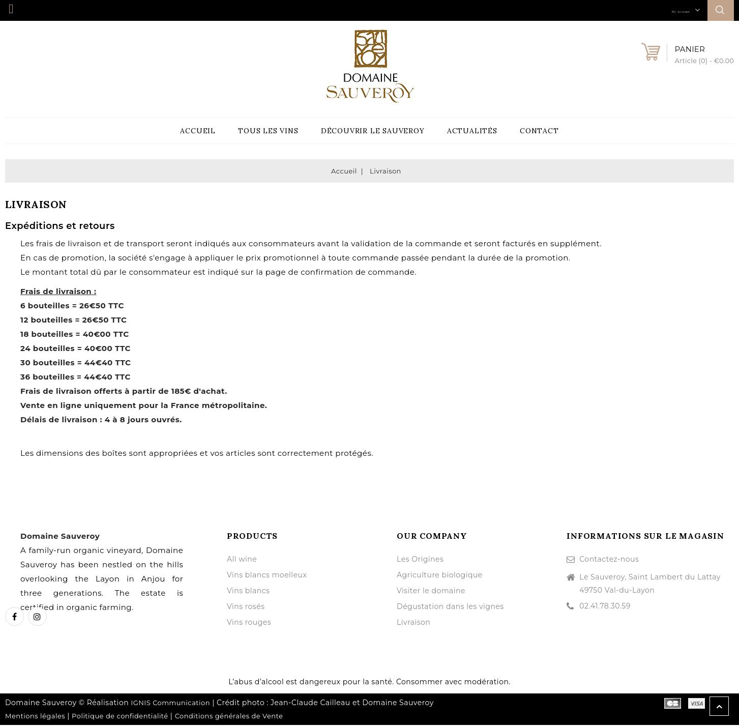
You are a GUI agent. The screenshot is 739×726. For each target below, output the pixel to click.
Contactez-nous (609, 560)
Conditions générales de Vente (229, 717)
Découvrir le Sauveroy (373, 131)
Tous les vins (268, 131)
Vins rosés (246, 607)
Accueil (198, 131)
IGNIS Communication (170, 704)
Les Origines (420, 560)
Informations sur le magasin (645, 537)
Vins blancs (248, 591)
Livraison (413, 623)
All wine (242, 560)
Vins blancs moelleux (267, 575)
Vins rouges (249, 623)
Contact (539, 131)
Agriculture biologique (440, 575)
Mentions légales (35, 717)
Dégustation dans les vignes (450, 607)
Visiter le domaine (431, 591)
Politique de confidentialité (120, 717)
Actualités (472, 131)
